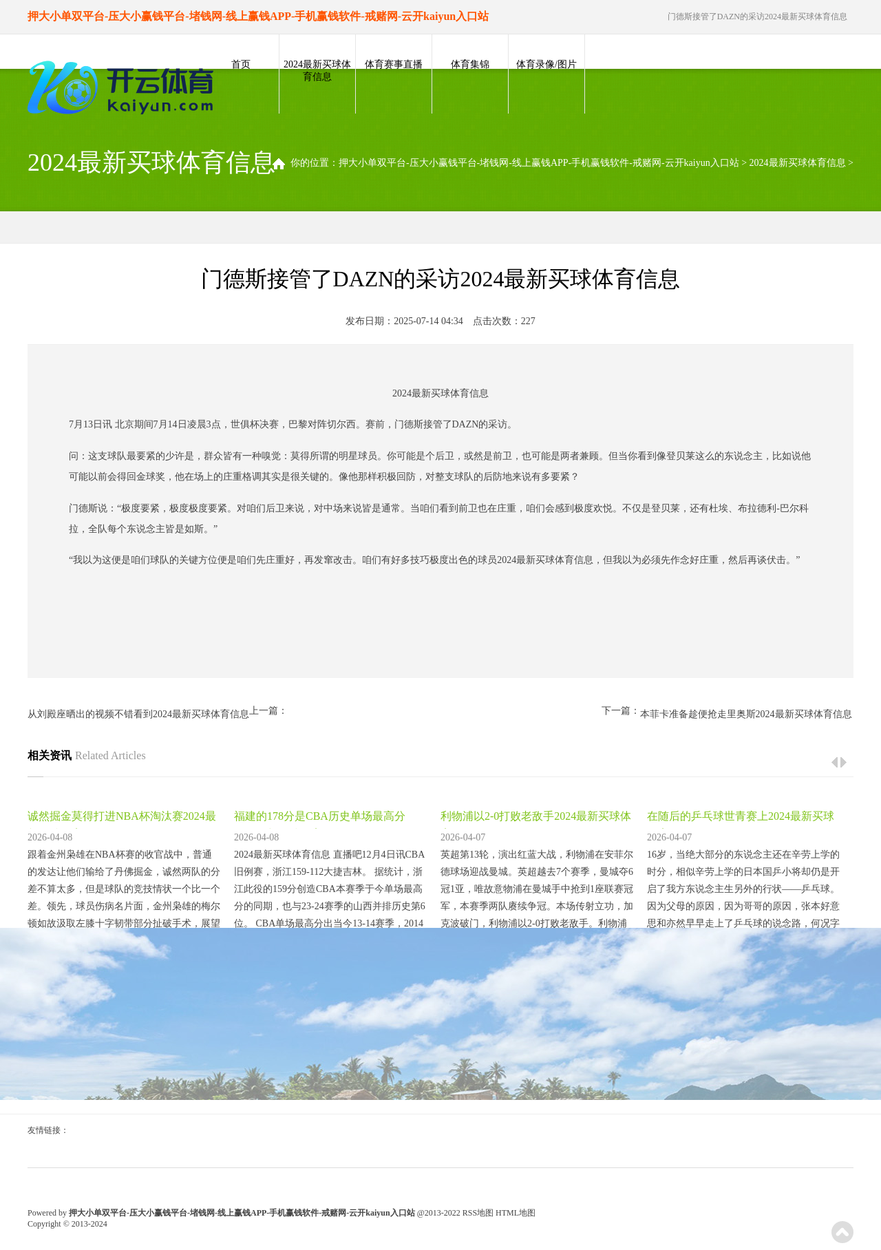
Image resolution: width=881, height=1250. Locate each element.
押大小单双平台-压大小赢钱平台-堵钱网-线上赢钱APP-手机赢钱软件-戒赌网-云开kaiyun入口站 (539, 163)
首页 (241, 64)
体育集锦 (470, 64)
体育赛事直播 (394, 64)
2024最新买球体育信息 (317, 70)
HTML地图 (515, 1213)
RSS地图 (478, 1213)
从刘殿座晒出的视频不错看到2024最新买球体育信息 (138, 714)
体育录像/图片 (546, 64)
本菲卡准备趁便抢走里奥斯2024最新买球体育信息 (746, 714)
